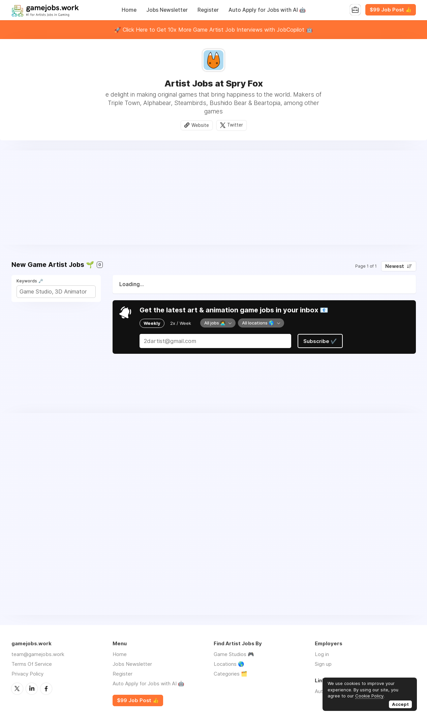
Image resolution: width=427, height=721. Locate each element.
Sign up (323, 664)
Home (129, 10)
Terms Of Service (31, 664)
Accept (400, 704)
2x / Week (180, 323)
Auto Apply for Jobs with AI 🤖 (267, 10)
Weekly (152, 323)
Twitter (235, 125)
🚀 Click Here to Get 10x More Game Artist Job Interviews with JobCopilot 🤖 (213, 29)
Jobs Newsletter (167, 10)
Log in (322, 654)
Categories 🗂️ (230, 674)
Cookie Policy (369, 695)
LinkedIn (31, 688)
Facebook (46, 688)
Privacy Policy (27, 674)
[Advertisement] (213, 197)
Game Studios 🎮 (234, 654)
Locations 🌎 (229, 664)
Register (208, 10)
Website (200, 125)
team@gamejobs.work (37, 654)
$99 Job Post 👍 (390, 10)
